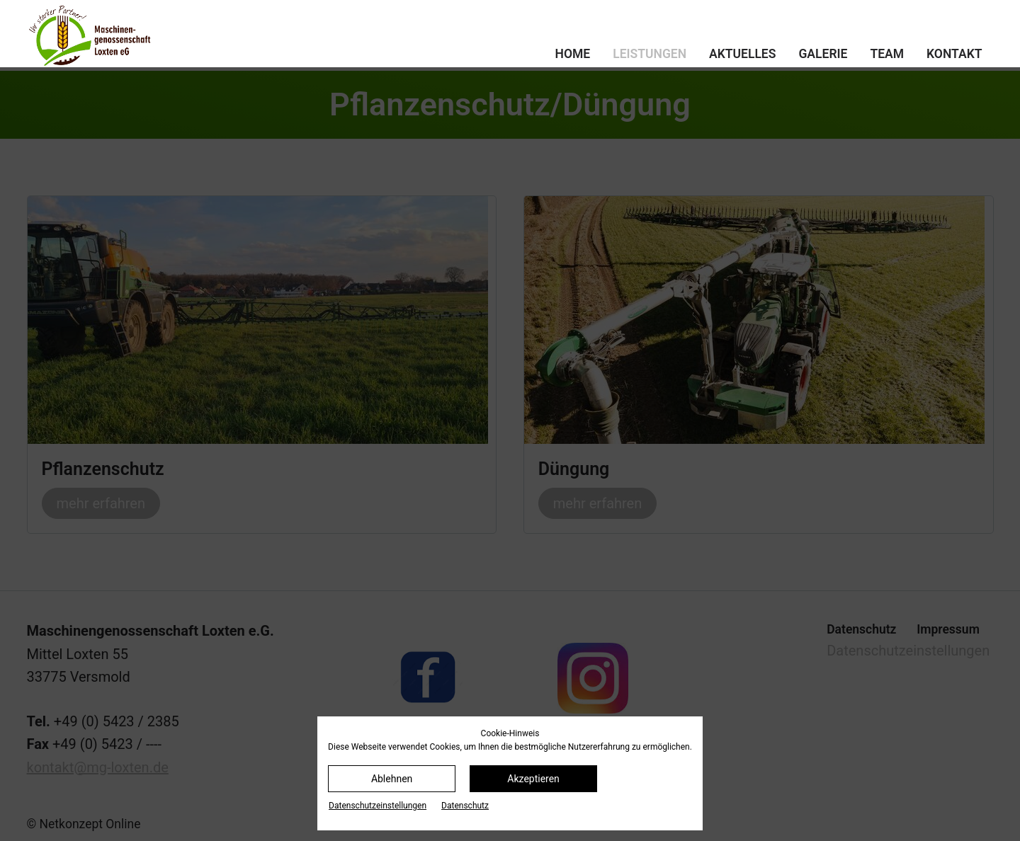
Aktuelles (742, 54)
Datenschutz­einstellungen (377, 806)
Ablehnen (391, 778)
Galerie (822, 54)
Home (573, 54)
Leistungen (649, 54)
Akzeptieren (533, 778)
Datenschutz (465, 806)
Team (887, 54)
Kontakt (954, 54)
